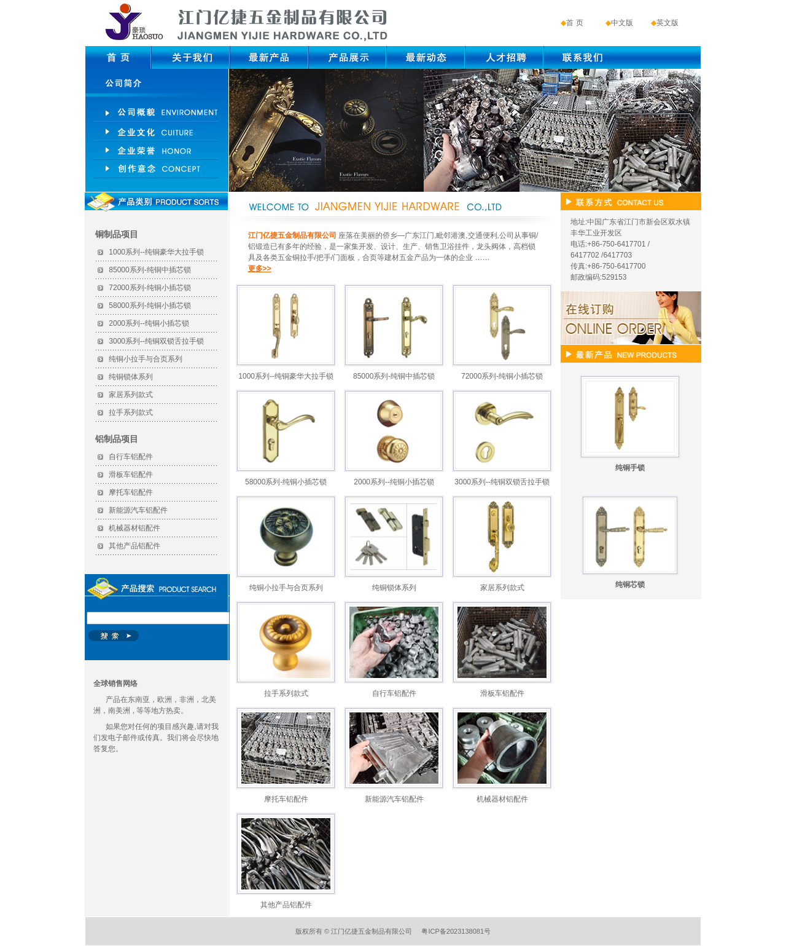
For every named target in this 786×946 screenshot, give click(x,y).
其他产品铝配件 (134, 546)
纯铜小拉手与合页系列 (145, 359)
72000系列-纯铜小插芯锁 (149, 287)
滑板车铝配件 (131, 474)
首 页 (574, 22)
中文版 (622, 22)
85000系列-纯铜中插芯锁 (149, 270)
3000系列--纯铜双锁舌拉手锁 (156, 341)
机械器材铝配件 (134, 528)
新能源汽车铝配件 (138, 510)
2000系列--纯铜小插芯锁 (149, 323)
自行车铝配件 (131, 456)
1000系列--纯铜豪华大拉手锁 (156, 252)
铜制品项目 (116, 234)
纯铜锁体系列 (131, 376)
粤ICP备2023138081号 (456, 931)
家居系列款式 (131, 394)
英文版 (667, 22)
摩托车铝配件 (131, 492)
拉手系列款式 (131, 412)
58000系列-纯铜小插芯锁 (149, 305)
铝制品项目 (116, 439)
